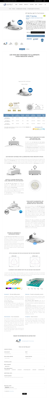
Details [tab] (27, 49)
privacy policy (11, 391)
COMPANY (21, 4)
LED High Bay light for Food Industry (24, 341)
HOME (16, 4)
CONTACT (40, 4)
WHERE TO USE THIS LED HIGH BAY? (36, 35)
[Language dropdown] (45, 0)
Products (26, 4)
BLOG (36, 4)
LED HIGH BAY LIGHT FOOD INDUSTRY (38, 32)
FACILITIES (31, 4)
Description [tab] (22, 49)
